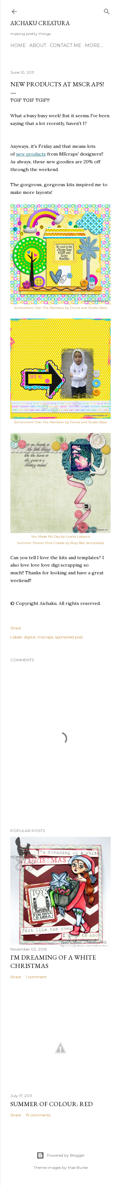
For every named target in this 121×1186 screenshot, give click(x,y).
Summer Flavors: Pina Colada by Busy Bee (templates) (60, 543)
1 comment (36, 976)
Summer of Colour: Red (51, 1104)
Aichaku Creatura (40, 23)
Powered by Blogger (60, 1155)
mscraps (45, 637)
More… (94, 45)
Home (18, 45)
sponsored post (69, 637)
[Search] (107, 10)
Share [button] (15, 628)
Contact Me (65, 45)
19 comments (38, 1115)
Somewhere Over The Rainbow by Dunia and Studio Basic (60, 422)
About (37, 45)
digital (29, 637)
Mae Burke (78, 1167)
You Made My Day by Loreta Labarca (60, 536)
